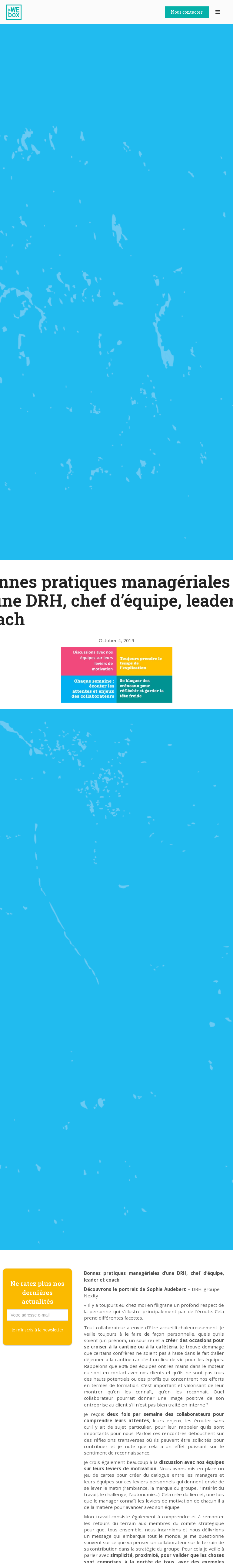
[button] (218, 12)
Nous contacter (187, 12)
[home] (17, 12)
